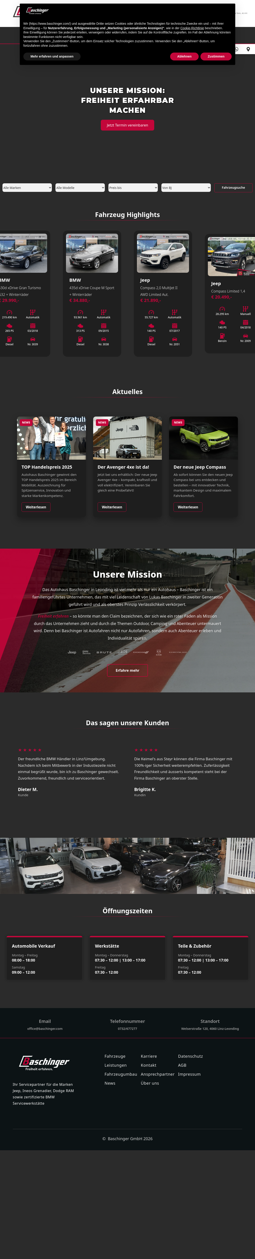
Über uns (150, 1083)
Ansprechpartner (158, 1074)
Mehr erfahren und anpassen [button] (52, 56)
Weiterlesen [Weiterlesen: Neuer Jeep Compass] (188, 507)
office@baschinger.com (44, 1028)
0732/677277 (127, 1028)
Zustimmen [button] (216, 56)
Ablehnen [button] (184, 56)
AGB (182, 1065)
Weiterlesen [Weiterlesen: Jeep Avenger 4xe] (112, 507)
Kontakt (148, 1065)
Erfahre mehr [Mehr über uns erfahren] (127, 670)
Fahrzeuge (115, 1056)
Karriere (149, 1056)
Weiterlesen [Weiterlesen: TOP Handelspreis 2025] (36, 507)
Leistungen (116, 1065)
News (110, 1083)
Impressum (189, 1074)
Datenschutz (190, 1056)
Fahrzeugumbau (121, 1074)
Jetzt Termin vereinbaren (127, 125)
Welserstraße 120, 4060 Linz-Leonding (210, 1028)
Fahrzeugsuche (233, 187)
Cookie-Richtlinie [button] (192, 28)
